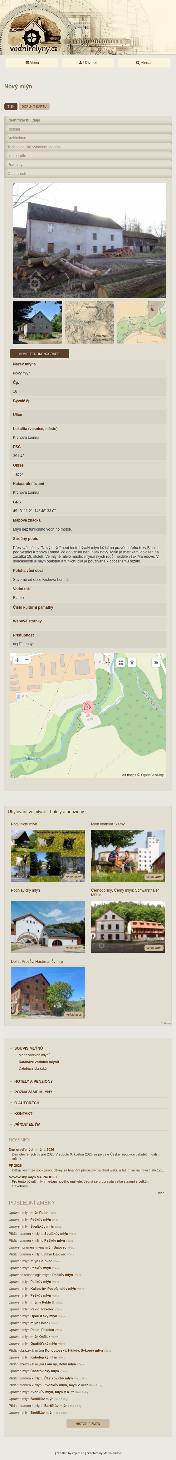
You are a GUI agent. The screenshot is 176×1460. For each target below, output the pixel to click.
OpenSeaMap (152, 775)
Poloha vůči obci (28, 570)
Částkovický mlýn (45, 1371)
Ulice (17, 415)
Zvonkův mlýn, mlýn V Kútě (66, 1385)
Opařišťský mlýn (44, 1316)
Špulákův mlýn (42, 1226)
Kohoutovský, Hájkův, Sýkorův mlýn (74, 1350)
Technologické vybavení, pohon (33, 147)
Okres (18, 465)
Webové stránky (27, 621)
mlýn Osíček (41, 1323)
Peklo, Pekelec (42, 1309)
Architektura (17, 138)
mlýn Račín (40, 1213)
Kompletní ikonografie (39, 354)
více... (162, 1193)
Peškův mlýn (41, 1219)
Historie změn (88, 1424)
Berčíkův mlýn (42, 1399)
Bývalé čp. (22, 401)
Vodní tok (21, 589)
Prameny (14, 164)
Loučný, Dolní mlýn (60, 1364)
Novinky (19, 1139)
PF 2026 (15, 1165)
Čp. (16, 382)
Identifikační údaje (23, 120)
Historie (13, 129)
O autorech (16, 173)
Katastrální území (28, 484)
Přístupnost (23, 635)
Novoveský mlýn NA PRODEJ (33, 1177)
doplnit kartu (34, 106)
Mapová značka (27, 520)
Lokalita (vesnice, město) (35, 429)
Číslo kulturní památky (33, 607)
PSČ (17, 447)
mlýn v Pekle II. (43, 1302)
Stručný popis (25, 539)
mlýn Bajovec (55, 1247)
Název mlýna (24, 364)
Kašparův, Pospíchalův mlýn (53, 1288)
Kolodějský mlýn (44, 1357)
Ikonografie (16, 156)
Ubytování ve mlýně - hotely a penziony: (46, 811)
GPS (17, 502)
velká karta (73, 877)
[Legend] (156, 662)
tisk (10, 106)
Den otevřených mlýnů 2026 (31, 1149)
